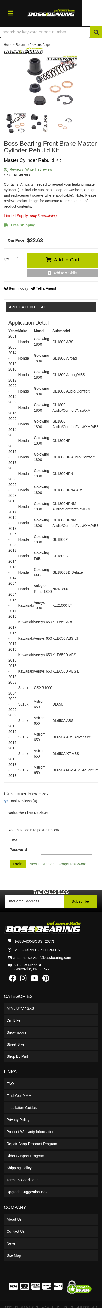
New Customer (42, 864)
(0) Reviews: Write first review (28, 169)
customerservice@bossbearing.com (42, 957)
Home (8, 45)
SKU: (8, 175)
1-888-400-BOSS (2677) (34, 941)
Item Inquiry (18, 288)
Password (18, 850)
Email (14, 840)
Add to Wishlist (66, 273)
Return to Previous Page (32, 45)
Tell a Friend (46, 288)
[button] (51, 32)
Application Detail (27, 307)
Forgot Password (72, 864)
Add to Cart (67, 260)
